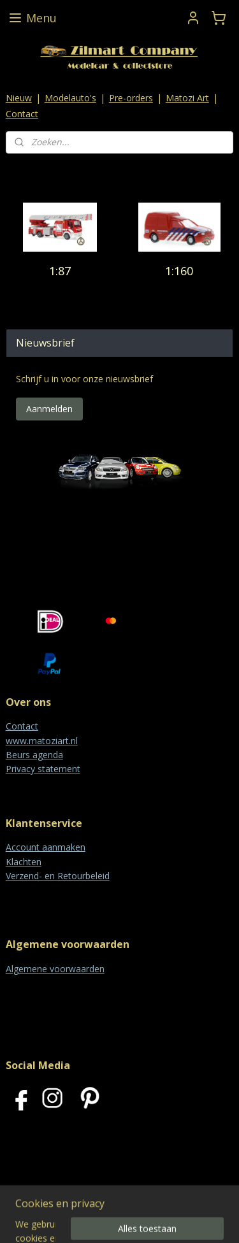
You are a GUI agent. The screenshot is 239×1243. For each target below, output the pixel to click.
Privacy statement (43, 769)
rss (172, 1198)
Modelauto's (70, 98)
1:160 (179, 270)
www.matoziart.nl (42, 741)
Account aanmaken (45, 847)
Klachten (23, 862)
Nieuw (19, 98)
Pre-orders (131, 98)
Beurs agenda (34, 755)
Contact (22, 114)
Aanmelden (49, 409)
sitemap (145, 1198)
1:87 (60, 270)
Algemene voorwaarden (55, 969)
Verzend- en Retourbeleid (58, 876)
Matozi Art (187, 98)
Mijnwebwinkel (161, 1220)
